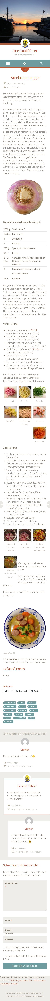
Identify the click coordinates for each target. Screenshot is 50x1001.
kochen (23, 710)
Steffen (25, 749)
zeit (32, 718)
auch (22, 703)
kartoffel (10, 710)
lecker (34, 710)
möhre (19, 714)
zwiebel (9, 722)
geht (22, 706)
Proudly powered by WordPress (23, 993)
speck (8, 718)
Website (9, 939)
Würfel (34, 330)
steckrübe (20, 718)
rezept (30, 714)
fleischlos (10, 706)
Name (8, 920)
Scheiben (37, 349)
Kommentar (10, 885)
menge (8, 714)
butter (32, 703)
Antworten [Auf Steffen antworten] (13, 763)
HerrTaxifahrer (25, 51)
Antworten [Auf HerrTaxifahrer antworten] (17, 805)
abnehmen (10, 703)
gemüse (33, 706)
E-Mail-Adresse (9, 933)
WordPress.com (34, 996)
